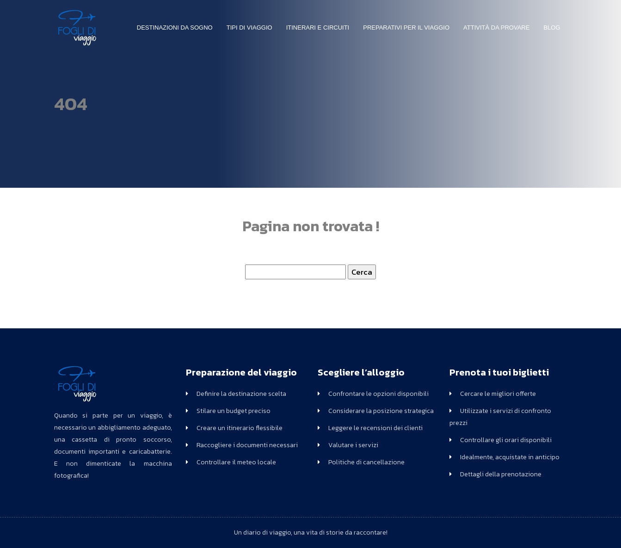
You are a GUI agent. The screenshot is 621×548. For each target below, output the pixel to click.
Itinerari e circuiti (318, 27)
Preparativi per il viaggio (406, 27)
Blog (551, 27)
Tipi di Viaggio (249, 27)
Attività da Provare (496, 27)
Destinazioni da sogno (175, 27)
